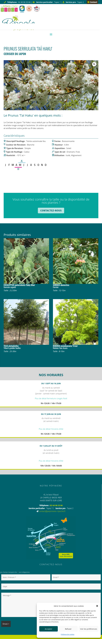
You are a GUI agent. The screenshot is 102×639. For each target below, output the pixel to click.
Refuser (68, 629)
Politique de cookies (67, 634)
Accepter (48, 629)
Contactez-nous (51, 210)
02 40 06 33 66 (56, 505)
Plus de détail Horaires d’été (51, 429)
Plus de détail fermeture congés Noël (51, 398)
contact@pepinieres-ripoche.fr (52, 511)
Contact (92, 2)
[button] (97, 606)
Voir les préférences (88, 629)
